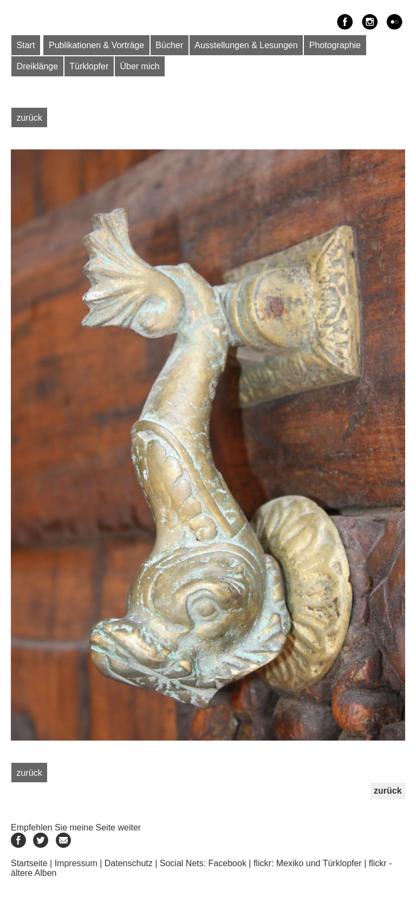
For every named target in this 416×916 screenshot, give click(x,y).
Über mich (139, 66)
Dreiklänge (37, 66)
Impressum (76, 863)
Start (26, 45)
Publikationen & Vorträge (96, 45)
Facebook (227, 863)
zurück (29, 117)
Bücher (169, 45)
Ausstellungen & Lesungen (245, 45)
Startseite (29, 863)
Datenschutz (129, 863)
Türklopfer (88, 66)
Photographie (335, 45)
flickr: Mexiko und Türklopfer (307, 863)
